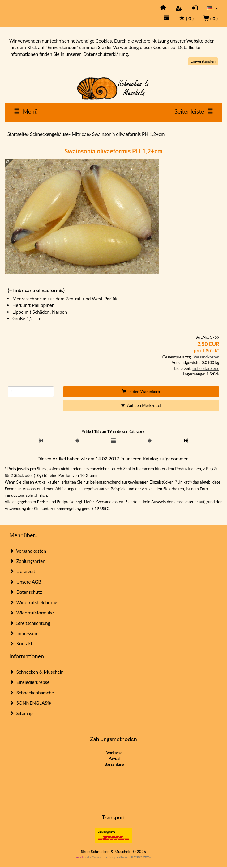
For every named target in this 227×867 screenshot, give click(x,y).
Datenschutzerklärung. (106, 54)
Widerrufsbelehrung (33, 602)
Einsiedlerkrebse (29, 682)
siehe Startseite (205, 368)
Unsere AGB (25, 581)
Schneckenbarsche (31, 692)
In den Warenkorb (141, 391)
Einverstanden (203, 61)
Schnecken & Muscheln (36, 672)
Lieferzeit (22, 571)
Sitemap (21, 713)
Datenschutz (25, 592)
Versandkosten (206, 356)
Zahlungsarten (27, 561)
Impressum (23, 633)
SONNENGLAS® (30, 703)
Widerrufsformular (31, 612)
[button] (212, 8)
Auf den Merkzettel (141, 405)
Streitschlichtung (29, 623)
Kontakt (20, 643)
